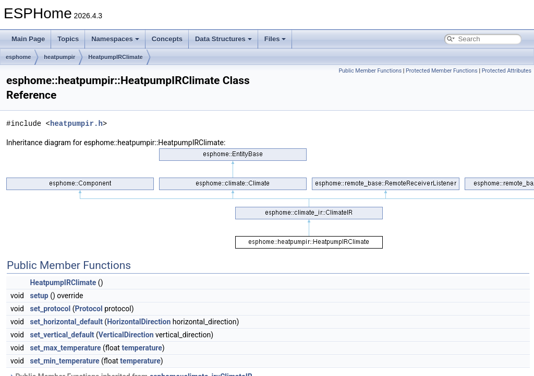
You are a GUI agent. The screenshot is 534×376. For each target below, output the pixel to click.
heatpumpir (59, 57)
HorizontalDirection (139, 322)
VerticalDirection (126, 335)
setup (39, 295)
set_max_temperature (65, 348)
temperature (142, 348)
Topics (68, 39)
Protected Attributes (506, 70)
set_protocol (50, 308)
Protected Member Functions (442, 70)
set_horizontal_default (66, 322)
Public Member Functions (370, 70)
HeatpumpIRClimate (115, 57)
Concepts (167, 39)
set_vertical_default (62, 335)
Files (275, 39)
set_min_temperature (64, 361)
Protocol (88, 308)
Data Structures (223, 39)
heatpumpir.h (76, 123)
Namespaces (115, 39)
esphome (18, 57)
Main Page (28, 39)
